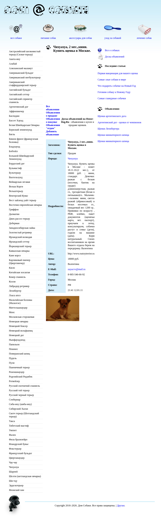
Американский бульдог (21, 72)
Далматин (14, 214)
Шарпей (13, 471)
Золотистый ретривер (20, 232)
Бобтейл (13, 151)
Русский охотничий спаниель (24, 385)
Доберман (14, 223)
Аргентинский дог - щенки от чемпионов (119, 122)
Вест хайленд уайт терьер (22, 200)
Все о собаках (112, 50)
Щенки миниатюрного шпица (113, 134)
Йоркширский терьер (20, 246)
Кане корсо (15, 255)
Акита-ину (14, 59)
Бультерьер (15, 172)
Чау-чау (13, 462)
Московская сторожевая (21, 316)
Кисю (12, 267)
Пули (12, 362)
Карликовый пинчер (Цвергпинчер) (19, 262)
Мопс (12, 312)
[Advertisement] (69, 80)
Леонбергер (15, 290)
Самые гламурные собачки (112, 98)
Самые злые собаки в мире (112, 79)
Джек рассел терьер (19, 218)
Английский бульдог (20, 89)
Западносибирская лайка (22, 227)
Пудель (13, 358)
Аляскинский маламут (21, 68)
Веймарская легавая (19, 181)
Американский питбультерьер (25, 77)
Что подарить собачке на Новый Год (117, 85)
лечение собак (144, 38)
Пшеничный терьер (19, 367)
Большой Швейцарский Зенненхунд (21, 157)
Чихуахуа (14, 467)
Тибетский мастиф (19, 425)
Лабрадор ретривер (19, 286)
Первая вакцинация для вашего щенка (118, 73)
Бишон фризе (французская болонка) (23, 140)
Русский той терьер (19, 390)
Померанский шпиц (19, 353)
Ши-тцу (13, 480)
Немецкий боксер (18, 326)
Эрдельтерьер (16, 485)
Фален (12, 434)
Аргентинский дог (18, 106)
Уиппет (13, 430)
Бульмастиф (15, 168)
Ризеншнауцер (16, 372)
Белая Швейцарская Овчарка (24, 125)
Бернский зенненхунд (20, 129)
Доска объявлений (114, 56)
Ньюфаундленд (17, 339)
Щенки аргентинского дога (112, 116)
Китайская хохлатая (19, 272)
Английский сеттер (19, 94)
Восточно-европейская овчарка (25, 204)
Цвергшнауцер (17, 457)
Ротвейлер (14, 381)
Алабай (13, 63)
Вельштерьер (16, 191)
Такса (12, 421)
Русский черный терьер (21, 395)
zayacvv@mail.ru (76, 269)
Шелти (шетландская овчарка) (25, 476)
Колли (12, 281)
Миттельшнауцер (18, 307)
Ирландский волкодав (20, 237)
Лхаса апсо (15, 295)
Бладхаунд (14, 146)
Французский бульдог (20, 453)
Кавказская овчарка (19, 250)
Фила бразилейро (18, 439)
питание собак (48, 38)
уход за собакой (112, 38)
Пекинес (13, 349)
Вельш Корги (16, 186)
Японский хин (16, 490)
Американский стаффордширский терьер (22, 84)
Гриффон (14, 209)
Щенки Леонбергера (108, 128)
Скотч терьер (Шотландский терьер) (24, 415)
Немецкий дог (16, 335)
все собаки (16, 38)
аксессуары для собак (80, 38)
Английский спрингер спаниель (20, 101)
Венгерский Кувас (18, 195)
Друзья (121, 505)
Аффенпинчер (16, 111)
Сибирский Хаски (18, 408)
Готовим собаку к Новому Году (114, 92)
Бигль (12, 134)
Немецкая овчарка (18, 321)
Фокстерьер (15, 448)
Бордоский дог (17, 163)
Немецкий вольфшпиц (21, 330)
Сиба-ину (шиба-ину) (20, 404)
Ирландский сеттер (19, 241)
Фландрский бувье (18, 444)
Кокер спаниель (17, 277)
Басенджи (14, 115)
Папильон (14, 344)
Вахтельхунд (15, 177)
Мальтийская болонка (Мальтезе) (20, 302)
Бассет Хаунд (16, 120)
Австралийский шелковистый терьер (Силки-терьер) (24, 53)
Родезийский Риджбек (20, 376)
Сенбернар (14, 399)
